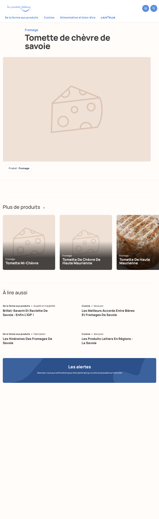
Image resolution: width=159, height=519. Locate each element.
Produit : (19, 168)
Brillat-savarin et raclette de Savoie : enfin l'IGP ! (25, 312)
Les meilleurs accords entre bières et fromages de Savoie (108, 312)
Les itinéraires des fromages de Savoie (27, 341)
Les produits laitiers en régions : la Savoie (107, 341)
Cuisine (49, 17)
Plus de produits (24, 206)
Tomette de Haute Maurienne (134, 261)
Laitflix (108, 17)
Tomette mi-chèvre (22, 263)
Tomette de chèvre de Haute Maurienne (81, 261)
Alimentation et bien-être (77, 17)
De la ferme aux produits (21, 17)
